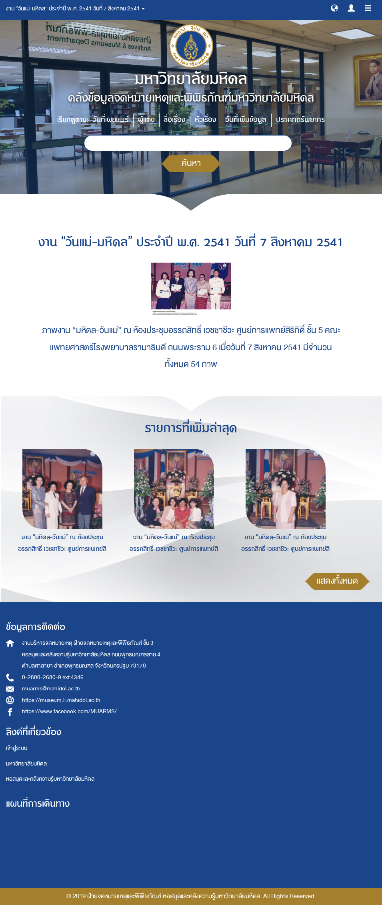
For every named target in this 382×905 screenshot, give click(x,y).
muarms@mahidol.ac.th (51, 689)
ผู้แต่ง (146, 120)
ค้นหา (191, 163)
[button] (334, 7)
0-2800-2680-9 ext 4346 (53, 677)
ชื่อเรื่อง (174, 120)
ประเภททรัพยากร (300, 120)
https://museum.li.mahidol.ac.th (61, 700)
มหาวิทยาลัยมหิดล (26, 764)
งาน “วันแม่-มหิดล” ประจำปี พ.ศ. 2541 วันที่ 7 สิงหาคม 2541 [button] (75, 9)
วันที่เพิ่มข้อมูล (246, 120)
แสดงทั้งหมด (337, 581)
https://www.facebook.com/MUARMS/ (69, 711)
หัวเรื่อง (205, 120)
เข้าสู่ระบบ (16, 748)
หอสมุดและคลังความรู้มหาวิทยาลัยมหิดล (50, 779)
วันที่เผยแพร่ (110, 120)
